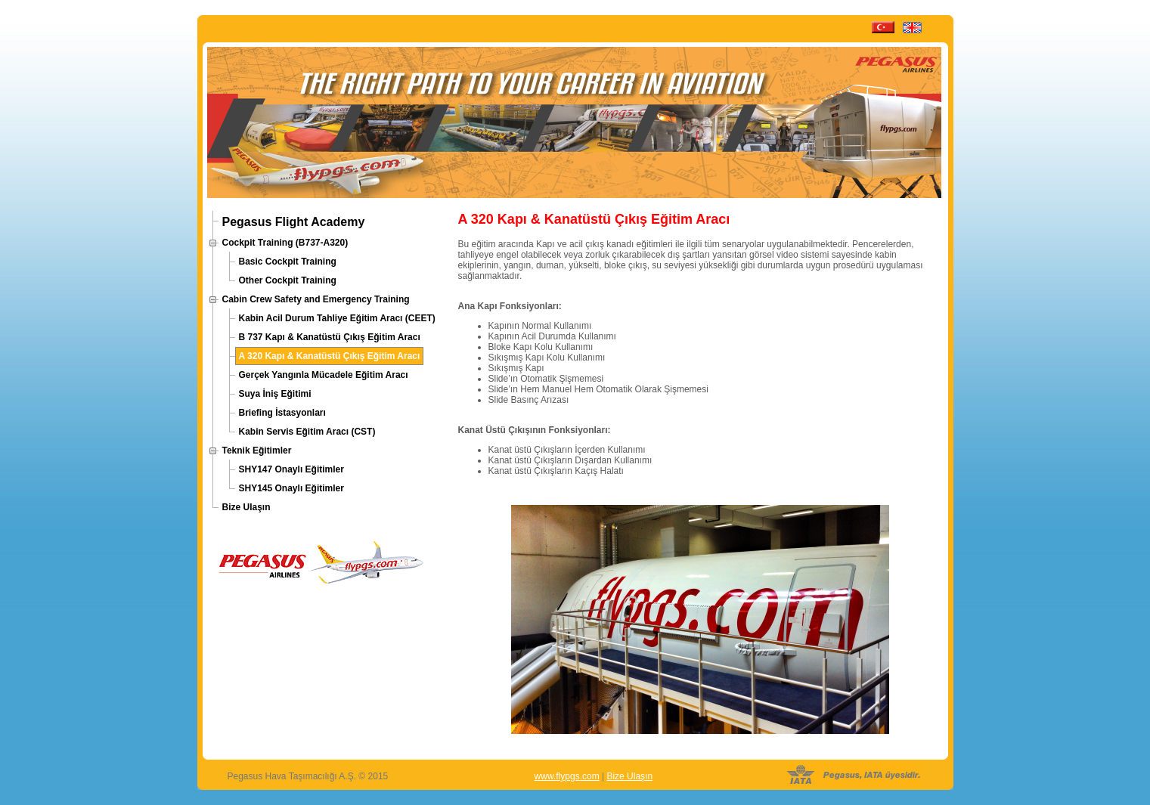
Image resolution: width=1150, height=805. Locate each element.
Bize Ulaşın (629, 776)
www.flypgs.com (567, 776)
